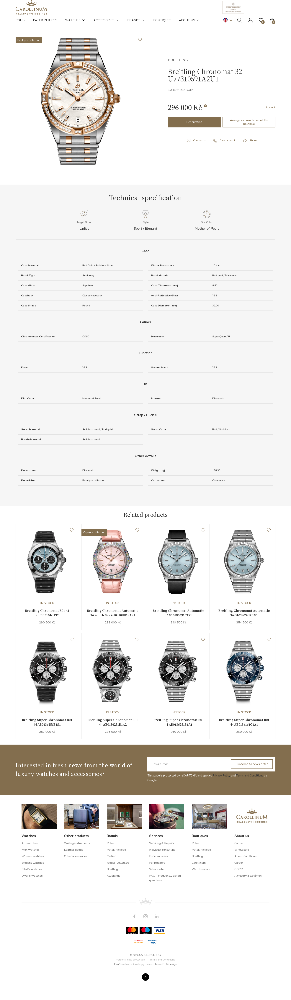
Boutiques (162, 24)
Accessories (104, 24)
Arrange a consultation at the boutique (249, 137)
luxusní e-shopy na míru (139, 989)
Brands (133, 24)
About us (187, 24)
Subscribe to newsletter (250, 789)
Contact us (199, 156)
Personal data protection (130, 984)
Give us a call (228, 156)
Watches (73, 24)
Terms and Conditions (249, 801)
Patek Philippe (45, 24)
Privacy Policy (221, 801)
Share (254, 156)
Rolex (21, 24)
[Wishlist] (71, 552)
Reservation (194, 137)
